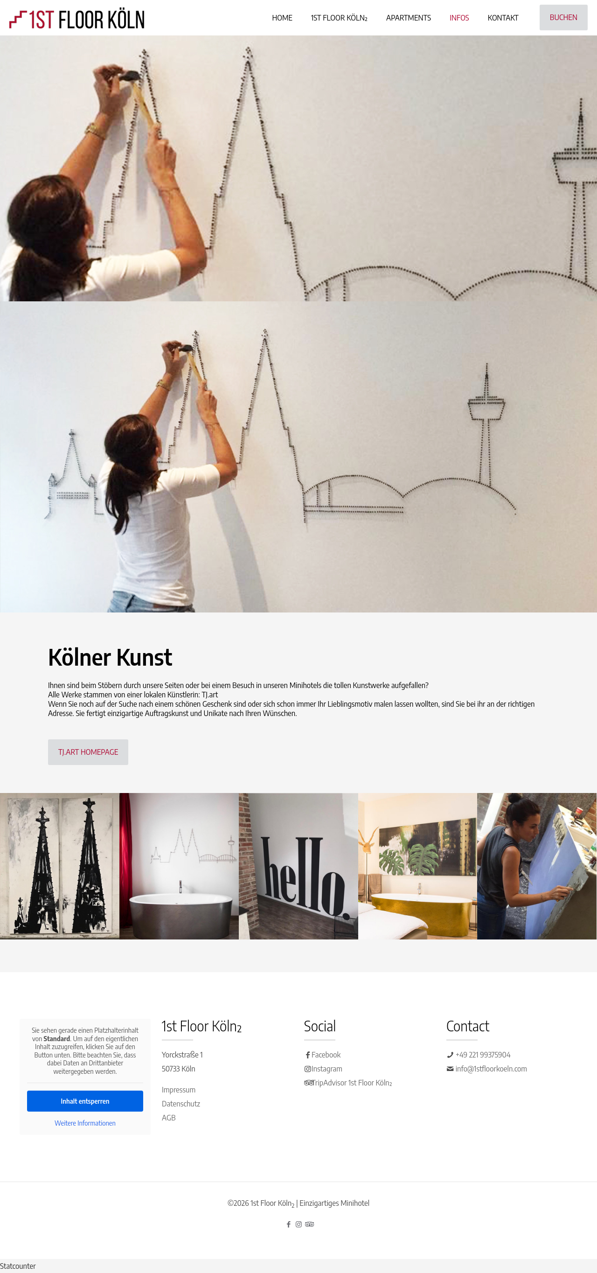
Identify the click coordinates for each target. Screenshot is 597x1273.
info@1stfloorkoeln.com (492, 1068)
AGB (168, 1117)
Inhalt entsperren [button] (85, 1101)
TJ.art (209, 694)
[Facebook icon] (288, 1224)
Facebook (326, 1054)
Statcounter (18, 1266)
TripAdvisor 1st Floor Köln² (352, 1082)
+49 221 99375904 (483, 1054)
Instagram (327, 1068)
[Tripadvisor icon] (308, 1224)
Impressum (178, 1089)
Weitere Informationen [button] (85, 1123)
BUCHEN (563, 17)
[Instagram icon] (298, 1224)
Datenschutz (181, 1103)
